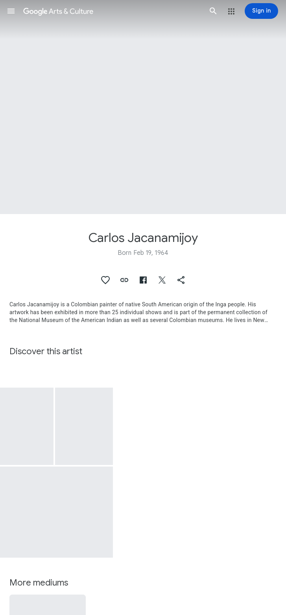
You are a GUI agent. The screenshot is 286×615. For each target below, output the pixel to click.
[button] (11, 11)
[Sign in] (261, 11)
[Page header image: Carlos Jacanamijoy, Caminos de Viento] (143, 107)
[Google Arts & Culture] (112, 11)
